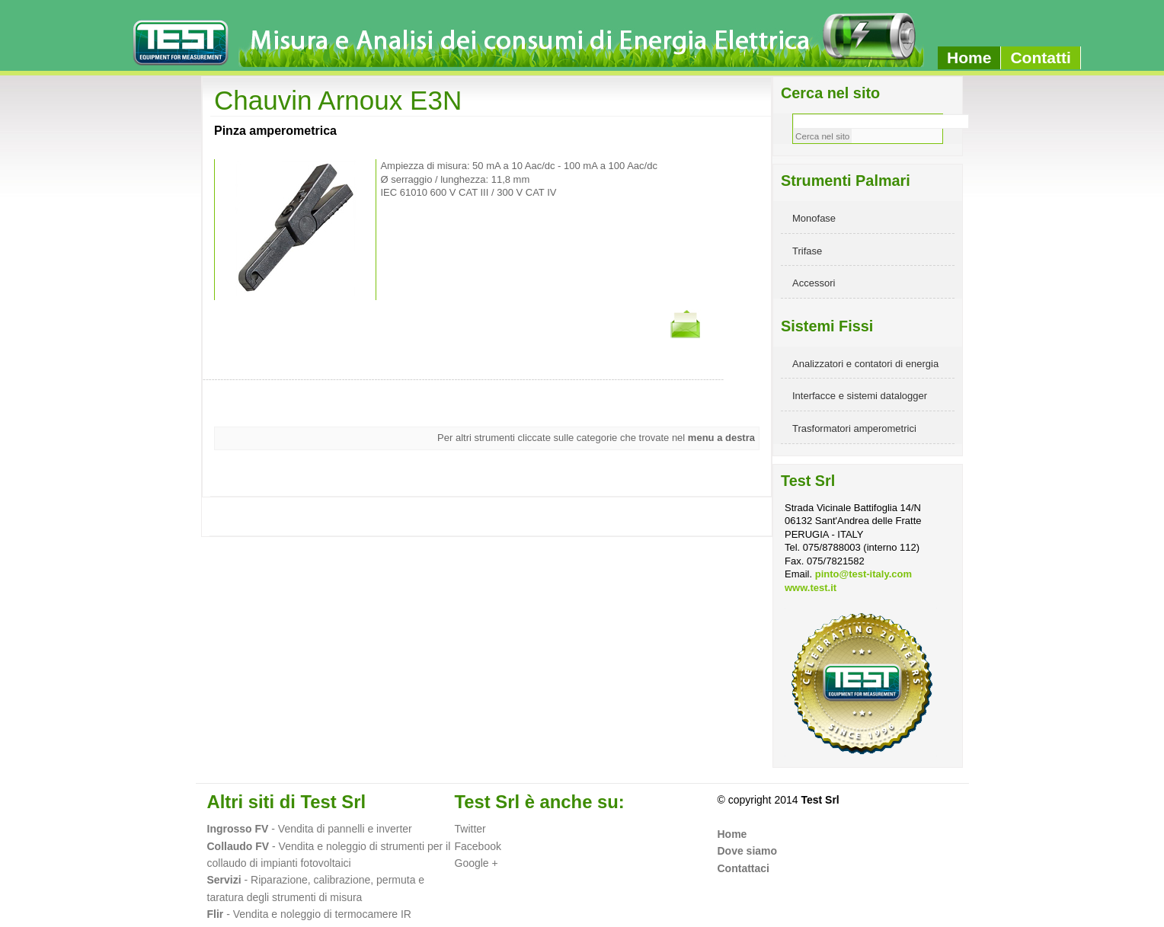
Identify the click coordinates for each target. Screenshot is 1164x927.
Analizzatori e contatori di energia (865, 363)
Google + (476, 863)
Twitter (470, 829)
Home (969, 57)
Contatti (1040, 57)
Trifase (807, 251)
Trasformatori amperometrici (854, 428)
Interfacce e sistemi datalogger (859, 395)
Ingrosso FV (238, 829)
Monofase (814, 218)
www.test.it (810, 587)
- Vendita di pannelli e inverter (339, 829)
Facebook (478, 846)
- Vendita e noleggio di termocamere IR (309, 914)
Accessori (813, 283)
